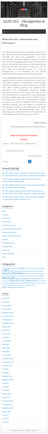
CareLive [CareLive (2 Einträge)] (42, 268)
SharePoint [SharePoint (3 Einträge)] (26, 283)
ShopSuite (24, 139)
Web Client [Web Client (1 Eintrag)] (23, 285)
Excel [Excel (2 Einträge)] (28, 273)
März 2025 (6, 330)
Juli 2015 (5, 415)
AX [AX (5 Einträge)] (20, 268)
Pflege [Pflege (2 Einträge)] (44, 281)
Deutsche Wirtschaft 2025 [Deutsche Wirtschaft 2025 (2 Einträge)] (17, 271)
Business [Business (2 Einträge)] (36, 268)
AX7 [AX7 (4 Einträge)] (23, 268)
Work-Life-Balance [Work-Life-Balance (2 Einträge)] (19, 287)
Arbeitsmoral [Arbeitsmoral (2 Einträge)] (14, 268)
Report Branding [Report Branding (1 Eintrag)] (6, 283)
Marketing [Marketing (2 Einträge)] (40, 276)
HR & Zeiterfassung (9, 225)
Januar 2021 (6, 341)
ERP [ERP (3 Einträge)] (25, 273)
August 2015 (6, 411)
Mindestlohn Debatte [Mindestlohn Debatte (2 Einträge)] (22, 278)
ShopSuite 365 (31, 143)
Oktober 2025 (7, 320)
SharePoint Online (8, 243)
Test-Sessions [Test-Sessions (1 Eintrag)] (16, 285)
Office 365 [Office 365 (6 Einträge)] (19, 280)
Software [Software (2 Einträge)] (33, 283)
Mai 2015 (5, 422)
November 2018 (7, 362)
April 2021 (6, 337)
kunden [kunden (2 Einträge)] (22, 276)
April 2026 (6, 298)
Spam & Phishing (8, 253)
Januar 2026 (6, 309)
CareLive (5, 215)
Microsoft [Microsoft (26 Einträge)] (8, 278)
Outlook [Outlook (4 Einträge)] (34, 281)
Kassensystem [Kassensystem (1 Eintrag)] (16, 276)
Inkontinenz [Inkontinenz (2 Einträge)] (9, 276)
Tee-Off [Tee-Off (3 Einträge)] (10, 285)
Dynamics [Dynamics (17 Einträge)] (17, 273)
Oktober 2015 (7, 404)
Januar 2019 (6, 355)
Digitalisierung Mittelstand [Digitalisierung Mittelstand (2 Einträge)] (34, 271)
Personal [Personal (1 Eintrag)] (39, 280)
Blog (3, 211)
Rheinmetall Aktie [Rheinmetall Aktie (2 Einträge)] (16, 283)
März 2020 (6, 351)
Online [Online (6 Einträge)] (28, 280)
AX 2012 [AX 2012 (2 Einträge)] (30, 268)
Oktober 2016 (7, 376)
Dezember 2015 (7, 401)
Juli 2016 (5, 383)
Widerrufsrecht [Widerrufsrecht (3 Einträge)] (7, 287)
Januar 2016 (6, 397)
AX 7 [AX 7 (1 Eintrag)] (26, 268)
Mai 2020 (5, 344)
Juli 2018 (5, 369)
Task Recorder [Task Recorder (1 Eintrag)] (39, 283)
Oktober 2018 (7, 365)
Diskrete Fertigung (35, 156)
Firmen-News (7, 222)
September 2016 (8, 380)
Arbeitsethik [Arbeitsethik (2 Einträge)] (6, 268)
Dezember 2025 (7, 312)
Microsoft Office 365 (9, 232)
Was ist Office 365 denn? (14, 151)
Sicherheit (5, 250)
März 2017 (6, 373)
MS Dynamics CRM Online (11, 236)
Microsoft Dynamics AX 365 (12, 229)
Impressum (28, 430)
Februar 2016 (7, 394)
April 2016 (6, 390)
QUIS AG (34, 430)
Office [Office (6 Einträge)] (12, 280)
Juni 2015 (5, 418)
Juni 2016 (5, 387)
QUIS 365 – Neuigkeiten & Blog (24, 23)
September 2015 (8, 408)
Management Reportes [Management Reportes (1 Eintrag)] (31, 276)
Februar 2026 (7, 305)
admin (7, 143)
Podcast (5, 239)
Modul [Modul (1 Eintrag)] (7, 280)
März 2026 (6, 302)
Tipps (4, 257)
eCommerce (6, 218)
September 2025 (8, 323)
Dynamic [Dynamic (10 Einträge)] (6, 273)
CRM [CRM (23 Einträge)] (5, 270)
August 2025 (6, 327)
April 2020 (6, 348)
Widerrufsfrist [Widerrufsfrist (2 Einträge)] (30, 285)
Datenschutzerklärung (17, 430)
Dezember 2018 (7, 358)
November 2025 (7, 316)
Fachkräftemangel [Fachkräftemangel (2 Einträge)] (36, 273)
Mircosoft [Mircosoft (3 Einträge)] (32, 278)
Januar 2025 (6, 334)
